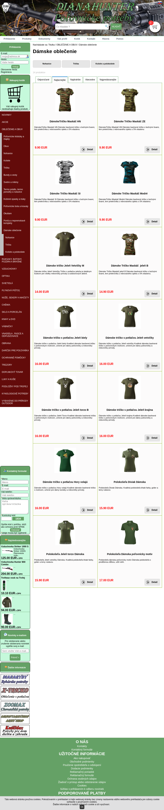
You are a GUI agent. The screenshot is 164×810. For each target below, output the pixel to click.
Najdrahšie (75, 79)
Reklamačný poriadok (82, 774)
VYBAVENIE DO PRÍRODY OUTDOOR (15, 402)
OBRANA (6, 343)
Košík (77, 39)
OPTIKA (6, 276)
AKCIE (5, 122)
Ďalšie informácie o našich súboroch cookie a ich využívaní (81, 804)
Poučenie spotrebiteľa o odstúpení (82, 767)
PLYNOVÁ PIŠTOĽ (11, 290)
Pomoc (119, 39)
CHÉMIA (6, 305)
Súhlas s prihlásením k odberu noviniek (82, 791)
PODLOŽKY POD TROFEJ (15, 386)
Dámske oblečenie (12, 230)
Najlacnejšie (60, 80)
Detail (90, 149)
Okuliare (8, 213)
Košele (7, 160)
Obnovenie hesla (9, 69)
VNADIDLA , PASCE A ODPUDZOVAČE (12, 334)
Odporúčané (43, 79)
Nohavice (8, 153)
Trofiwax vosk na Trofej (13, 580)
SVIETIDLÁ (7, 283)
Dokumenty (44, 39)
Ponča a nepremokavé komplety (14, 221)
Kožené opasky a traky (14, 199)
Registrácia (6, 72)
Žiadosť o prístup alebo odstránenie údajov (82, 784)
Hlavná (105, 39)
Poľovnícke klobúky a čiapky (14, 137)
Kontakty (82, 748)
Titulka (51, 45)
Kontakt (91, 39)
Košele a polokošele (15, 252)
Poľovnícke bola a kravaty (16, 206)
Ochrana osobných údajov (82, 781)
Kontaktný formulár (82, 752)
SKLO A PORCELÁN (12, 312)
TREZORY (7, 365)
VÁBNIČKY (7, 326)
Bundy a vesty (10, 175)
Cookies (82, 788)
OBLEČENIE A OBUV (12, 129)
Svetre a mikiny (11, 182)
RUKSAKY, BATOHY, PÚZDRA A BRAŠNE (12, 260)
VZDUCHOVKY (9, 269)
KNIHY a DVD (8, 319)
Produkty (26, 39)
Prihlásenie (9, 39)
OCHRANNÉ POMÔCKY (14, 357)
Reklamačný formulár (82, 778)
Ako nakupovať (82, 760)
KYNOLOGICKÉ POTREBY (15, 393)
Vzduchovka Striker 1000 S (15, 549)
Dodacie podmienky (82, 771)
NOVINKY (6, 115)
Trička (6, 168)
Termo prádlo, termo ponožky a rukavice (13, 190)
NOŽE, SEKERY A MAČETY (15, 297)
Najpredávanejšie (108, 79)
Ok (82, 807)
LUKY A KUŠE (9, 379)
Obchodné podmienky (82, 764)
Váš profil (62, 39)
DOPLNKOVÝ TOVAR (12, 372)
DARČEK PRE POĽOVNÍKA (15, 350)
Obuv (6, 146)
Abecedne (90, 79)
